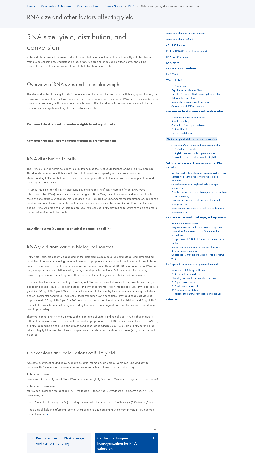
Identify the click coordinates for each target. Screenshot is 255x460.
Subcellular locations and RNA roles (190, 101)
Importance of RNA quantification (188, 270)
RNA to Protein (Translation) (181, 68)
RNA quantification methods (185, 274)
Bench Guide (113, 6)
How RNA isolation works (184, 223)
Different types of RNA (183, 98)
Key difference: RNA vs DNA (186, 90)
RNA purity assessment (183, 282)
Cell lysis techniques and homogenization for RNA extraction (117, 443)
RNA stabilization (180, 129)
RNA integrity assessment (184, 285)
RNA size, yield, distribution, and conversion (192, 139)
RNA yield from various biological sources (193, 153)
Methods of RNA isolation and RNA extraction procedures (195, 233)
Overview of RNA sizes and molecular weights (195, 145)
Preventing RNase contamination (188, 117)
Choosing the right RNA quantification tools (193, 278)
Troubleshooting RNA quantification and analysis (196, 293)
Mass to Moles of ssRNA (179, 39)
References (172, 299)
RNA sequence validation (184, 289)
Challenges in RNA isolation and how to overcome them (197, 256)
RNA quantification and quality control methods (192, 264)
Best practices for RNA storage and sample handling (60, 440)
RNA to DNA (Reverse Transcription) (186, 51)
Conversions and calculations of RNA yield (193, 157)
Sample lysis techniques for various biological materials (194, 178)
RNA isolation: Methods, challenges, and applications (196, 217)
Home (31, 6)
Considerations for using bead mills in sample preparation (194, 186)
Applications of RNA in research (188, 105)
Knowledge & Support (56, 6)
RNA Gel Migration (177, 57)
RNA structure (178, 86)
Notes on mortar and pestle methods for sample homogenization (196, 202)
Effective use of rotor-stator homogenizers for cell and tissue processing (199, 194)
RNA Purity (172, 62)
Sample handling (180, 121)
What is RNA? (174, 80)
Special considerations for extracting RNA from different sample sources (195, 248)
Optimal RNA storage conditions (188, 125)
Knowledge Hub (88, 6)
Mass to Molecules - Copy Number (185, 33)
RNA (131, 6)
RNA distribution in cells (183, 149)
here (48, 414)
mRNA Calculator (176, 45)
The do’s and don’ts (181, 133)
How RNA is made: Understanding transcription (196, 94)
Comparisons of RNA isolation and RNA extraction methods (197, 241)
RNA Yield (172, 74)
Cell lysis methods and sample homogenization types (198, 172)
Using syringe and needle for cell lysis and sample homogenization (197, 209)
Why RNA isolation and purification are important (196, 227)
